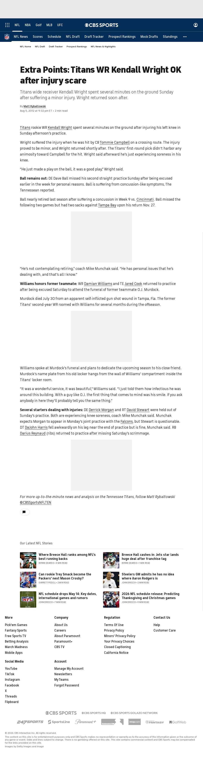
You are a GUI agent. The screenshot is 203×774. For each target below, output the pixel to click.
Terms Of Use (114, 625)
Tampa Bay (107, 205)
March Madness (16, 647)
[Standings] (170, 37)
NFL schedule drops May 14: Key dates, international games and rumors (68, 596)
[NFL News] (20, 37)
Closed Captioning (117, 647)
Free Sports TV (15, 636)
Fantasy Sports (16, 630)
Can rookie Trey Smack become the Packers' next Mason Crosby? (65, 576)
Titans (25, 127)
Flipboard (12, 702)
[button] (185, 37)
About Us (61, 625)
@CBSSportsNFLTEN (35, 502)
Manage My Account (68, 669)
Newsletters (63, 674)
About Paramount (67, 636)
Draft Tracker (56, 46)
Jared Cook (133, 283)
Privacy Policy (114, 630)
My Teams (61, 680)
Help (157, 625)
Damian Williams (98, 283)
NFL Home (25, 46)
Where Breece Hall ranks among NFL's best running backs (67, 557)
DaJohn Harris (36, 427)
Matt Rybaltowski (35, 106)
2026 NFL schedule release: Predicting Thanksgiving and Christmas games (150, 596)
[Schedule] (54, 37)
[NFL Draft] (73, 37)
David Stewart (138, 410)
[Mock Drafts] (149, 37)
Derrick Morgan (101, 410)
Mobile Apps (14, 653)
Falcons (127, 421)
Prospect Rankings (77, 46)
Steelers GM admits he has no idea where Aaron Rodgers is (148, 576)
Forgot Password (66, 685)
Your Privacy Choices (119, 641)
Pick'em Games (16, 625)
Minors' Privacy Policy (119, 636)
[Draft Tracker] (94, 37)
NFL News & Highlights (103, 46)
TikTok (9, 674)
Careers (60, 630)
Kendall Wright (60, 127)
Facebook (12, 685)
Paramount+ (63, 641)
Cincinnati (145, 199)
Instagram (12, 680)
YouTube (11, 669)
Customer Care (165, 630)
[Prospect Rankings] (122, 37)
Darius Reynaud (33, 433)
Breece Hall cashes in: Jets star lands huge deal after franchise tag (150, 557)
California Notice (116, 653)
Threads (11, 696)
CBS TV (59, 647)
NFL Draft (40, 46)
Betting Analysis (17, 641)
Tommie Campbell (115, 142)
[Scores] (37, 37)
